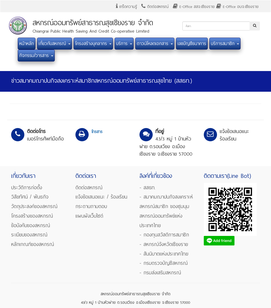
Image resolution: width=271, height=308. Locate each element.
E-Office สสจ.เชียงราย (194, 6)
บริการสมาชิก (225, 43)
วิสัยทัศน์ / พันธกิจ (29, 196)
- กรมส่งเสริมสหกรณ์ (160, 272)
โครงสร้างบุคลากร (93, 43)
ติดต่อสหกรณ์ (155, 6)
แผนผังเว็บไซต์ (89, 216)
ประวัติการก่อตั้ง (26, 187)
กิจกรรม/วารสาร (36, 55)
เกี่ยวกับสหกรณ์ (54, 43)
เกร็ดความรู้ (126, 6)
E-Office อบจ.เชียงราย (237, 6)
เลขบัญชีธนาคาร (192, 43)
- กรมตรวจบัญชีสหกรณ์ (163, 263)
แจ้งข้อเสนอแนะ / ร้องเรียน (101, 196)
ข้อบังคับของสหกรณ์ (30, 225)
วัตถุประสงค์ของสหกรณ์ (34, 206)
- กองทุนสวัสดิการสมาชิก (164, 234)
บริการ (124, 43)
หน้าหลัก (26, 43)
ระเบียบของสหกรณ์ (29, 234)
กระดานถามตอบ (91, 206)
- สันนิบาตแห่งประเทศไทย (163, 253)
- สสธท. (147, 187)
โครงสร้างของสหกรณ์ (32, 216)
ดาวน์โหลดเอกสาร (155, 43)
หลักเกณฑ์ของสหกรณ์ (32, 244)
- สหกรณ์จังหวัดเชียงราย (163, 244)
